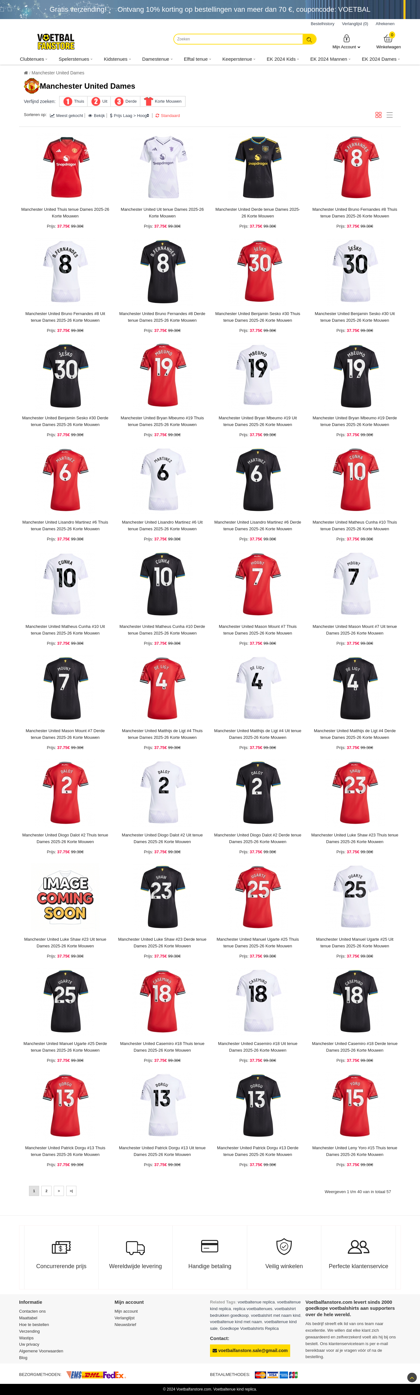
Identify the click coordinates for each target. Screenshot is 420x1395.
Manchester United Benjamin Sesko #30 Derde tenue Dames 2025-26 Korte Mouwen (65, 421)
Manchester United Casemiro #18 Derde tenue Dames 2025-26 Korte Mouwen (355, 1047)
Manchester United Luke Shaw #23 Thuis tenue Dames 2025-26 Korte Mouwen (354, 838)
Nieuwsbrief (125, 1324)
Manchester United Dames (58, 72)
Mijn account (126, 1311)
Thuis (79, 101)
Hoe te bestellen (34, 1324)
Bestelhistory (322, 23)
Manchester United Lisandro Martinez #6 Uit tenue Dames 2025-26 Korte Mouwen (162, 525)
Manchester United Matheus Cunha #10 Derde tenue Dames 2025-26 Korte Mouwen (162, 630)
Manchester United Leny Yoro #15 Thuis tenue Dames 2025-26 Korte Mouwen (354, 1151)
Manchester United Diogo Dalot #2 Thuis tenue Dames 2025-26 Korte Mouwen (65, 838)
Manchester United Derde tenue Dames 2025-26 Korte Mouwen (257, 212)
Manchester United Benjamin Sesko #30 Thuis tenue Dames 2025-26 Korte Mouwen (257, 317)
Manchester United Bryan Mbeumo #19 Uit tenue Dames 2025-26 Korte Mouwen (258, 421)
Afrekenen (385, 23)
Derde (130, 101)
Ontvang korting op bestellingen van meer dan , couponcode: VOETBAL (243, 9)
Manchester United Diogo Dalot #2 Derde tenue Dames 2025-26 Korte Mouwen (257, 838)
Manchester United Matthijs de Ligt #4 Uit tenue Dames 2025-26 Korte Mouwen (257, 734)
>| (71, 1191)
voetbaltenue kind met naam (236, 1321)
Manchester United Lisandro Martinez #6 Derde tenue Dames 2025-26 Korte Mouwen (257, 525)
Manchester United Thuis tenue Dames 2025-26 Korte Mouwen (65, 212)
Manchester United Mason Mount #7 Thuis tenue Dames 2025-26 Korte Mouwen (258, 630)
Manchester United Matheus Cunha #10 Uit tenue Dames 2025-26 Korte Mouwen (65, 630)
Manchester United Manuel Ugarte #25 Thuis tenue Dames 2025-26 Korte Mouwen (258, 942)
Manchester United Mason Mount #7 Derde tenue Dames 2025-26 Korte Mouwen (65, 734)
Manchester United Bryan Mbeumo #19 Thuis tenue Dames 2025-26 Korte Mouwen (162, 421)
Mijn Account (346, 41)
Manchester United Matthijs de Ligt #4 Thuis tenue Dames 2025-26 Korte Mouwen (162, 734)
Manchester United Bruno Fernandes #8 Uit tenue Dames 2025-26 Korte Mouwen (65, 317)
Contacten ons (32, 1311)
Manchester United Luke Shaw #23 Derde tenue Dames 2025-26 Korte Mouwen (162, 942)
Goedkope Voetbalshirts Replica (249, 1328)
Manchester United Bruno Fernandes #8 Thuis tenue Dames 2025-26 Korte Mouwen (354, 212)
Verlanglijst (125, 1318)
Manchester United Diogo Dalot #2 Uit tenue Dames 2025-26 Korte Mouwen (162, 838)
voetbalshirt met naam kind (275, 1315)
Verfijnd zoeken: (40, 101)
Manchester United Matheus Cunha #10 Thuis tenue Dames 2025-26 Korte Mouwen (355, 525)
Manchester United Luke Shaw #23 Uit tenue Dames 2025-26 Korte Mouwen (65, 942)
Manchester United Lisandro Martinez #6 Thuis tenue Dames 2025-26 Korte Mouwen (65, 525)
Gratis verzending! (78, 9)
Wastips (26, 1338)
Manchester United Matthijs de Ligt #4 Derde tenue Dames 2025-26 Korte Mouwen (355, 734)
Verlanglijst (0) (355, 23)
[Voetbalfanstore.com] (55, 42)
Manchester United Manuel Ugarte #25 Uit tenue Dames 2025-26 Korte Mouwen (355, 942)
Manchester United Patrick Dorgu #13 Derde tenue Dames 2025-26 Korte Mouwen (257, 1151)
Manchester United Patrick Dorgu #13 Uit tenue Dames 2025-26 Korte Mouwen (162, 1151)
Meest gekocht (66, 115)
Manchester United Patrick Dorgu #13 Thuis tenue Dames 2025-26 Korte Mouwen (65, 1151)
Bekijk (96, 115)
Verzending (29, 1331)
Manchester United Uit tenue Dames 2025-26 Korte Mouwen (162, 212)
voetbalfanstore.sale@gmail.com (250, 1350)
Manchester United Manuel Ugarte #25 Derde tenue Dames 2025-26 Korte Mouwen (65, 1047)
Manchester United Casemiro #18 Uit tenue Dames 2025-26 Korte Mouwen (257, 1047)
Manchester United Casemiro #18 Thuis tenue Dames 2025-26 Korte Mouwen (162, 1047)
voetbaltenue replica (256, 1302)
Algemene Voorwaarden (41, 1351)
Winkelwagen (388, 41)
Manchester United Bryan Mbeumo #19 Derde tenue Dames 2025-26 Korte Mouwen (354, 421)
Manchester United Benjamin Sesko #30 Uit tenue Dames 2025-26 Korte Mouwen (355, 317)
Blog (23, 1357)
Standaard (168, 115)
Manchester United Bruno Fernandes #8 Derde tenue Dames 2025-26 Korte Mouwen (162, 317)
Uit (104, 101)
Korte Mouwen (168, 101)
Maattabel (28, 1318)
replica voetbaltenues (252, 1308)
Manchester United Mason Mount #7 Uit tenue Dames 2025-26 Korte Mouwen (354, 630)
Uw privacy (29, 1344)
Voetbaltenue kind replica (234, 1389)
